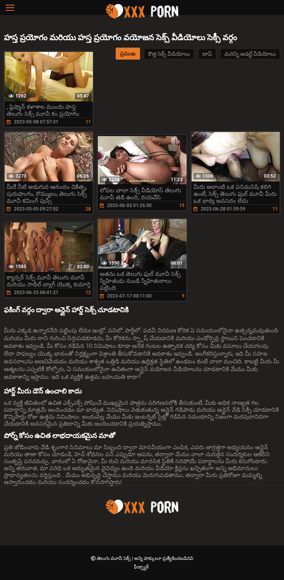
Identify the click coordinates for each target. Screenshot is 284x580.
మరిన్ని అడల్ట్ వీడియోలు (250, 54)
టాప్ (207, 54)
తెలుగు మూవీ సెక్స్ (114, 558)
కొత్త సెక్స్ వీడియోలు (169, 54)
